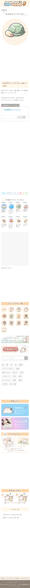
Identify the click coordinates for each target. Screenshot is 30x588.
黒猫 (20, 380)
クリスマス (6, 380)
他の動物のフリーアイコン (13, 110)
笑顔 (17, 369)
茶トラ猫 (13, 384)
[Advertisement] (15, 62)
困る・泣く (6, 372)
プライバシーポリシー (13, 582)
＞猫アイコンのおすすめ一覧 (10, 518)
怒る (22, 372)
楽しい (15, 372)
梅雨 (20, 365)
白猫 (14, 380)
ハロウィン (6, 376)
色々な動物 (4, 10)
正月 (14, 376)
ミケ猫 (4, 384)
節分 (20, 376)
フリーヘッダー (7, 369)
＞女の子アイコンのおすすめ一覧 (12, 515)
